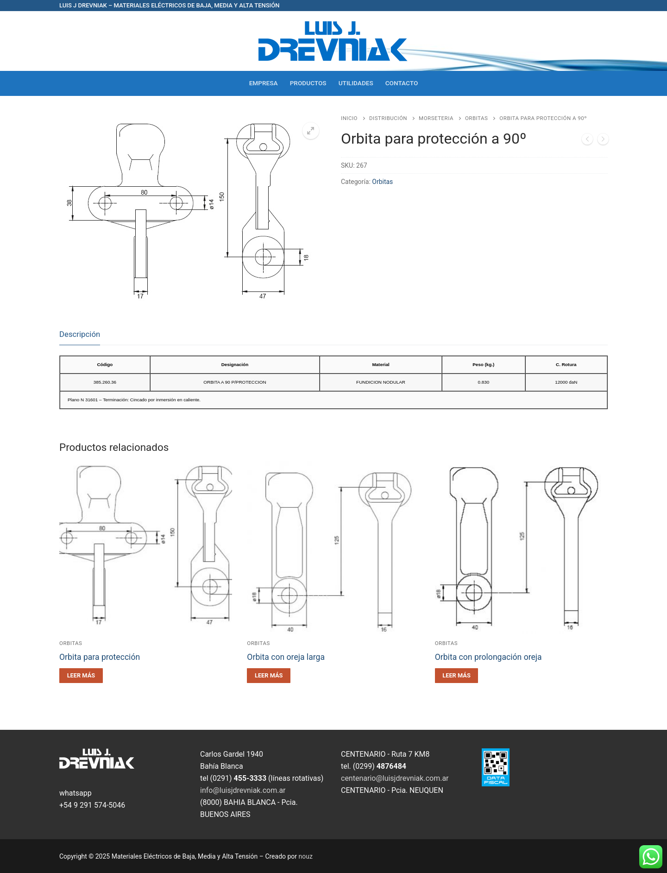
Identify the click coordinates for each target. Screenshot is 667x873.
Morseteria (436, 118)
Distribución (388, 118)
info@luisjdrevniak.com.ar (243, 790)
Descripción (79, 334)
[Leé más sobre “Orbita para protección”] (81, 675)
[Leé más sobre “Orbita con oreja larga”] (268, 675)
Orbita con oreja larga (286, 657)
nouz (306, 856)
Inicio (349, 118)
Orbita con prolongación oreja (488, 657)
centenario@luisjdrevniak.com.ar (395, 778)
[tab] (79, 334)
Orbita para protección (99, 657)
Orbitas (476, 118)
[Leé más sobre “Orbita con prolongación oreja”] (456, 675)
